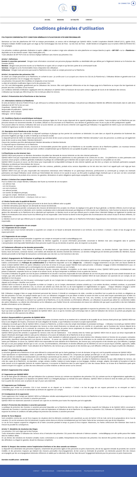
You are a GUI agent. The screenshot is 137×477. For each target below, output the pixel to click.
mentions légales (48, 471)
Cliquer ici (77, 263)
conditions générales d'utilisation (69, 471)
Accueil (47, 20)
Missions (60, 20)
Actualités (75, 20)
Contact (89, 20)
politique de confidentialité (94, 471)
